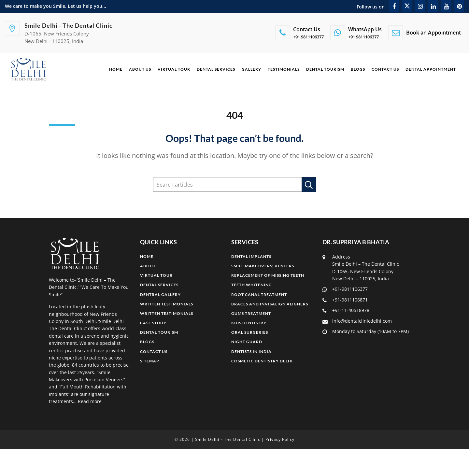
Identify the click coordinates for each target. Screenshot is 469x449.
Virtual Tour (174, 69)
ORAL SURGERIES (249, 332)
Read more (90, 401)
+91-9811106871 (345, 300)
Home (115, 69)
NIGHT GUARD (246, 341)
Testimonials (284, 69)
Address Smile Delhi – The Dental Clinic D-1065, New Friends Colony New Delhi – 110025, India (360, 268)
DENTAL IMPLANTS (251, 256)
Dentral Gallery (160, 294)
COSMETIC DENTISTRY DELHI (262, 360)
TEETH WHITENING (251, 284)
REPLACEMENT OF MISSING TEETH (267, 275)
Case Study (153, 322)
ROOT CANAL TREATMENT (259, 294)
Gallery (251, 69)
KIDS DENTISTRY (248, 322)
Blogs (358, 69)
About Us (140, 69)
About (148, 265)
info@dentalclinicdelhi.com (357, 321)
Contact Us (385, 69)
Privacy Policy (279, 439)
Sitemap (149, 360)
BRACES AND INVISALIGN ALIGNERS (269, 304)
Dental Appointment (430, 69)
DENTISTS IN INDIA (251, 351)
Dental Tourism (325, 69)
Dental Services (216, 69)
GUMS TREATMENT (251, 313)
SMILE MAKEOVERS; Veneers (262, 265)
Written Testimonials (166, 304)
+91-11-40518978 (345, 310)
